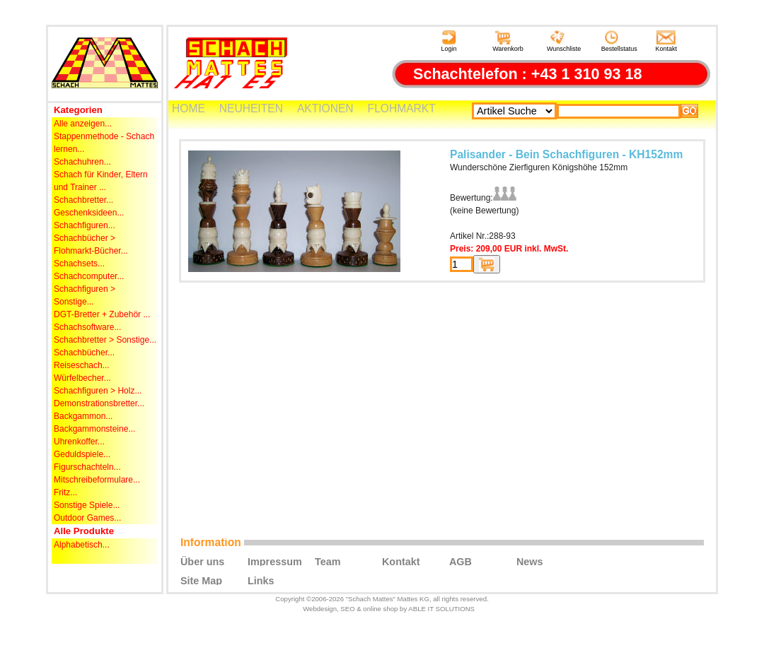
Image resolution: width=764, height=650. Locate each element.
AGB (460, 561)
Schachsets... (79, 263)
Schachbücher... (84, 353)
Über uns (202, 561)
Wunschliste (564, 41)
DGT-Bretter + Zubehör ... (102, 314)
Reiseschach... (82, 365)
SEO (347, 609)
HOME (188, 108)
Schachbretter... (83, 200)
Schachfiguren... (84, 225)
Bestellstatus (619, 41)
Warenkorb (507, 41)
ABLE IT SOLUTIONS (441, 609)
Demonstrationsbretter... (99, 403)
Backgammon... (83, 416)
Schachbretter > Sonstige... (105, 340)
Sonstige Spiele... (87, 505)
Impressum (275, 561)
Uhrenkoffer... (79, 442)
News (529, 561)
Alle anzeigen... (83, 124)
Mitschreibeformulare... (97, 480)
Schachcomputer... (89, 276)
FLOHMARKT (402, 108)
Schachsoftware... (87, 327)
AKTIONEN (325, 108)
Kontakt (667, 41)
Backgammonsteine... (94, 429)
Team (328, 561)
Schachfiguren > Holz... (97, 391)
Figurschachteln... (87, 467)
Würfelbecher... (82, 378)
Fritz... (65, 492)
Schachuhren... (82, 162)
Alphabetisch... (82, 545)
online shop (380, 609)
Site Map (201, 580)
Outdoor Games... (87, 518)
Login (448, 41)
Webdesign (320, 609)
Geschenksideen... (89, 213)
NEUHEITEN (251, 108)
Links (261, 580)
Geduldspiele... (82, 454)
